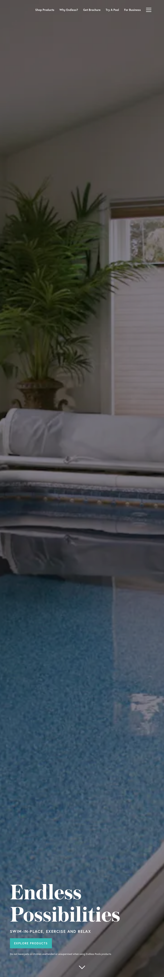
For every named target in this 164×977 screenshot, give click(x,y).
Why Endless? (68, 10)
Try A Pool (112, 10)
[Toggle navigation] (148, 10)
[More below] (82, 967)
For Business (132, 10)
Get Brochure (92, 10)
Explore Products (31, 943)
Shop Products (44, 10)
